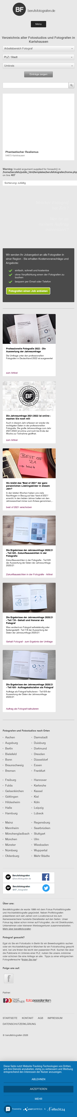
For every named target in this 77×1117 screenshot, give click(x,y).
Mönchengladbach (16, 833)
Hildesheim (11, 802)
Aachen (9, 737)
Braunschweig (13, 765)
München (10, 839)
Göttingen (10, 796)
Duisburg (38, 743)
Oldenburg (11, 856)
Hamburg (10, 813)
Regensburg (40, 822)
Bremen (9, 771)
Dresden (38, 754)
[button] (39, 49)
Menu (38, 24)
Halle (7, 808)
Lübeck (37, 813)
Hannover (38, 780)
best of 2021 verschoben (19, 507)
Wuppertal (39, 850)
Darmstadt (39, 737)
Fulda (8, 785)
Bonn (7, 759)
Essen (36, 765)
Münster (9, 845)
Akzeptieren (38, 1089)
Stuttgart (38, 833)
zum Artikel (12, 373)
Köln (35, 802)
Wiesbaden (40, 845)
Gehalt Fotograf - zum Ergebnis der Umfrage (29, 642)
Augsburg (10, 743)
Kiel (35, 796)
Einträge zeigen (38, 74)
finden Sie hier (29, 960)
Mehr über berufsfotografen (17, 929)
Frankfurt (38, 771)
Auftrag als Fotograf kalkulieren (22, 709)
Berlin (8, 748)
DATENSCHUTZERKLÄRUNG (19, 1024)
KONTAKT (27, 1018)
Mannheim (11, 828)
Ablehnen (38, 1079)
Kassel (37, 791)
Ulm (35, 839)
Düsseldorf (39, 759)
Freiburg (9, 780)
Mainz (8, 822)
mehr (38, 1098)
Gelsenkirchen (13, 791)
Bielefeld (10, 754)
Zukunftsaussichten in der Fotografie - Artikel (29, 574)
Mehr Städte (40, 856)
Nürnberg (10, 850)
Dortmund (39, 748)
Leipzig (37, 808)
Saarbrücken (40, 828)
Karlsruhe (38, 785)
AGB (40, 1018)
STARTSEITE (10, 1018)
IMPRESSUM (55, 1018)
